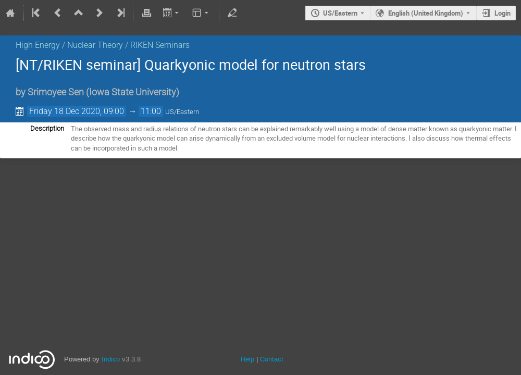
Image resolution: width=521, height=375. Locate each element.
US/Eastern (340, 13)
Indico (111, 359)
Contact (271, 359)
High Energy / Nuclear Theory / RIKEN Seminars (103, 45)
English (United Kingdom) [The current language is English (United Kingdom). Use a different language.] (425, 13)
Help (247, 359)
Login (502, 13)
